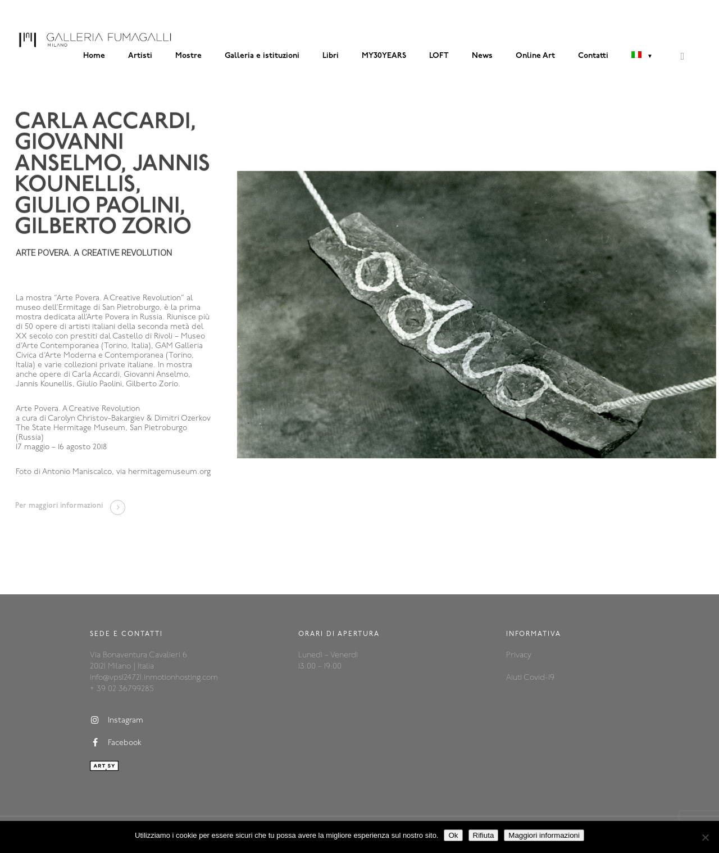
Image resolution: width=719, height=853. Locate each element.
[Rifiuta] (705, 837)
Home (94, 56)
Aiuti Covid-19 (530, 678)
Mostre (188, 56)
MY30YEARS (384, 56)
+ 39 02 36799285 (121, 689)
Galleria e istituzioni (262, 56)
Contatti (593, 56)
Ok (453, 835)
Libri (330, 56)
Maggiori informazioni (544, 835)
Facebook (116, 742)
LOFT (439, 56)
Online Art (535, 56)
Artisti (140, 56)
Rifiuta (483, 835)
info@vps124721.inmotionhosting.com (154, 678)
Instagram (116, 720)
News (482, 56)
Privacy (518, 655)
